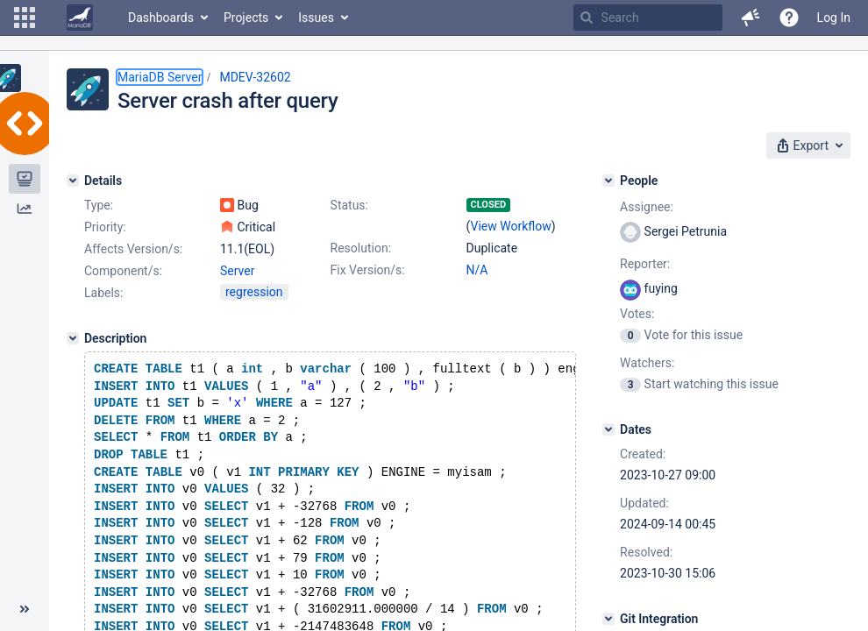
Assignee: (646, 207)
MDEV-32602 (254, 77)
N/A (477, 270)
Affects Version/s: (133, 249)
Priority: (105, 227)
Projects (246, 18)
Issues (316, 18)
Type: (98, 205)
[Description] (73, 338)
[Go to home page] (80, 17)
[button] (24, 17)
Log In (833, 18)
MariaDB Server (159, 77)
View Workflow (511, 226)
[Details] (73, 180)
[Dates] (608, 429)
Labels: (103, 293)
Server (237, 271)
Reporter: (645, 264)
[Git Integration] (608, 619)
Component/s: (123, 271)
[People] (608, 180)
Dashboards (161, 18)
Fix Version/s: (368, 270)
